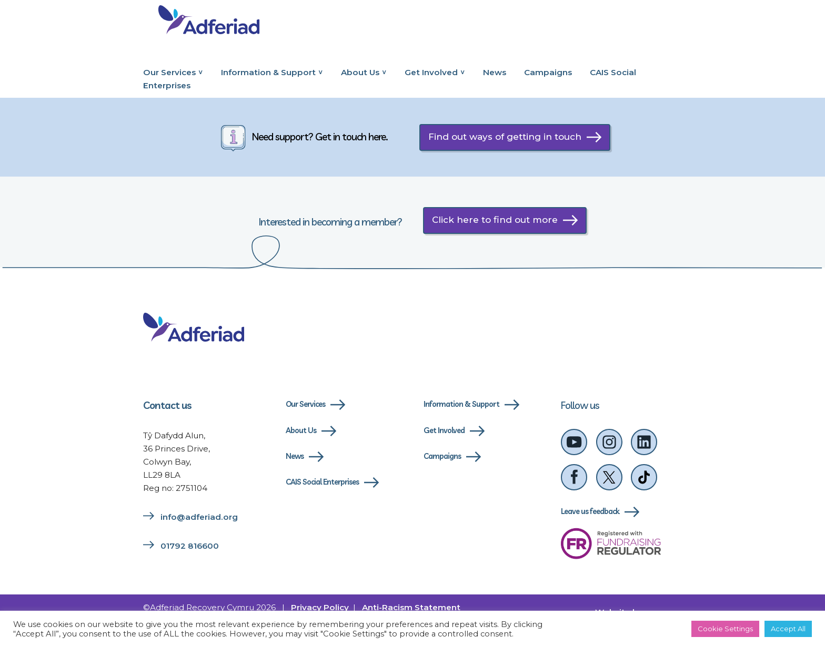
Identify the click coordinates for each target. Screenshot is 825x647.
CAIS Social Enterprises (322, 482)
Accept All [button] (788, 628)
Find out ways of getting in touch (504, 136)
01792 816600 (189, 546)
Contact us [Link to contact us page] (167, 405)
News (494, 72)
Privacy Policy (320, 608)
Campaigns (548, 72)
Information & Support (268, 72)
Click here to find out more (495, 219)
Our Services (169, 72)
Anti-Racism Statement (411, 608)
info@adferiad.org (199, 517)
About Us (360, 72)
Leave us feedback (590, 512)
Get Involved (431, 72)
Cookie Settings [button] (725, 628)
